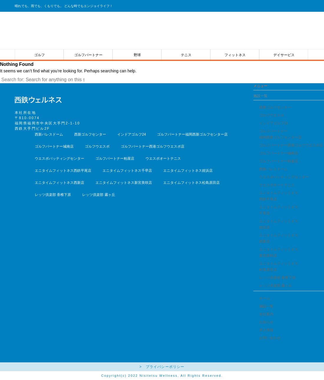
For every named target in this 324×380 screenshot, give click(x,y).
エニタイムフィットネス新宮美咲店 (123, 183)
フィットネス (235, 55)
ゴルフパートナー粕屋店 (278, 161)
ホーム (264, 298)
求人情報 (266, 330)
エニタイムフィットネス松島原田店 (191, 183)
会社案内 (266, 314)
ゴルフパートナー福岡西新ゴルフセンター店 (192, 134)
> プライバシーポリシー (161, 367)
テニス (186, 55)
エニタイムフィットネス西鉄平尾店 (63, 171)
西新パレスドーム (273, 169)
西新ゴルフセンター (275, 107)
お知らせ (266, 322)
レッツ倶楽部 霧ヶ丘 (275, 286)
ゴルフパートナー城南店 (278, 153)
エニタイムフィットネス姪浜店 (188, 171)
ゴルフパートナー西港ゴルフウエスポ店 (291, 145)
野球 (137, 55)
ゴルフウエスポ (271, 115)
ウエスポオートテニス (277, 185)
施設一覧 (266, 306)
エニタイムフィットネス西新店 (59, 183)
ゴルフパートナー (88, 55)
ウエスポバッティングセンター (284, 177)
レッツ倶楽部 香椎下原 (277, 278)
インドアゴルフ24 (273, 123)
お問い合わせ (269, 338)
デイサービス (284, 55)
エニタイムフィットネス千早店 (127, 171)
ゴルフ (39, 55)
